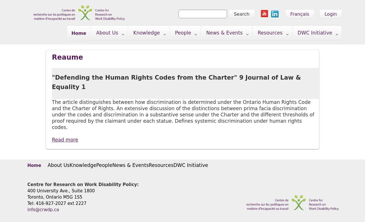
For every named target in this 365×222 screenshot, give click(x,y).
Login (331, 14)
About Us (107, 34)
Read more (65, 140)
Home (78, 33)
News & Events (225, 34)
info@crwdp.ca (43, 209)
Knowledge (147, 34)
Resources (271, 34)
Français (299, 14)
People (183, 34)
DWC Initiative (315, 34)
